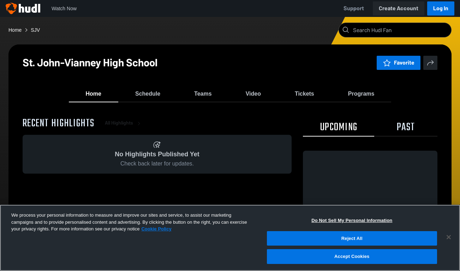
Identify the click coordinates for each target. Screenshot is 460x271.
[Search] (400, 30)
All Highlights (124, 127)
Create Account (398, 8)
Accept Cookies (351, 256)
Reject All (352, 238)
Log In (440, 8)
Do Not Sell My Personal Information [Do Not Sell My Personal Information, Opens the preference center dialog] (351, 220)
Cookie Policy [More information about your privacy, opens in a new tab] (156, 228)
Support (353, 8)
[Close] (448, 237)
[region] (230, 238)
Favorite (398, 62)
